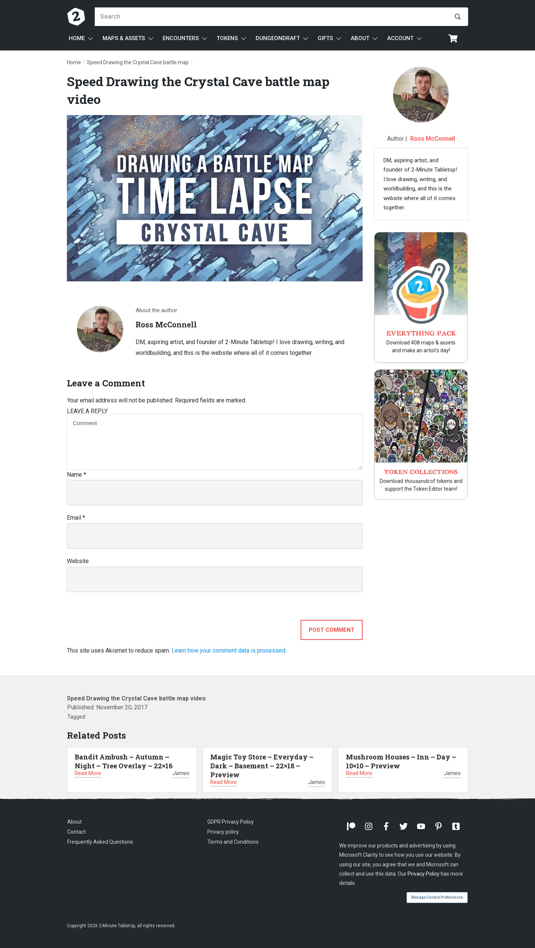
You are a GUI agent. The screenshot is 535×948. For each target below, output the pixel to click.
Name (76, 474)
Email (76, 517)
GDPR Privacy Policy (230, 822)
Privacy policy (223, 832)
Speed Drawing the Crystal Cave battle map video (136, 698)
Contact (76, 832)
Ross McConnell (432, 138)
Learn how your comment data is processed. (229, 650)
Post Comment (331, 630)
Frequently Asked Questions (100, 842)
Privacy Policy (424, 874)
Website (78, 561)
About (74, 822)
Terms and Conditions (233, 842)
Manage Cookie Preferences (437, 897)
